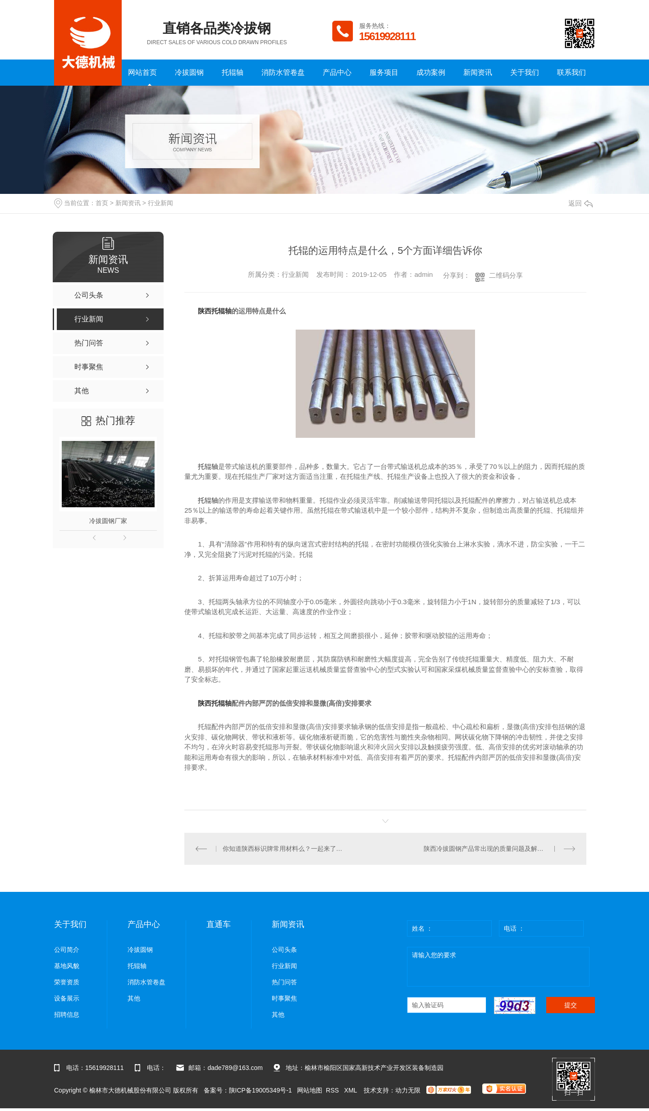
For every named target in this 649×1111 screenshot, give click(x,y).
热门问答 (284, 982)
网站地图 (309, 1090)
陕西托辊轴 (215, 311)
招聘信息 (66, 1014)
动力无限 (407, 1090)
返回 (580, 203)
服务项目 (384, 72)
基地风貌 (66, 966)
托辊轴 (232, 72)
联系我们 (571, 72)
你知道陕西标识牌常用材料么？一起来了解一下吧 (285, 848)
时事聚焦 (284, 998)
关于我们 (524, 72)
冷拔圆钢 (189, 72)
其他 (134, 998)
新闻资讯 (477, 72)
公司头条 (284, 949)
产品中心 (337, 72)
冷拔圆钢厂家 (108, 520)
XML (351, 1090)
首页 (102, 203)
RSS (333, 1090)
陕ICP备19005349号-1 (260, 1090)
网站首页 (142, 72)
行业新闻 (160, 203)
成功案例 (430, 72)
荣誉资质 (66, 982)
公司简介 (66, 949)
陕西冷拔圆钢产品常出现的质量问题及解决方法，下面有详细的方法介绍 (500, 848)
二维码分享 (506, 275)
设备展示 (66, 998)
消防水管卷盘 (283, 72)
